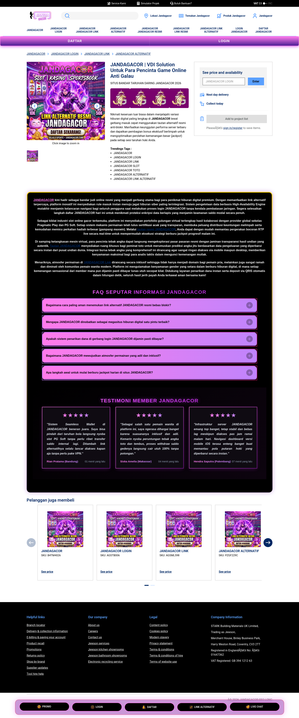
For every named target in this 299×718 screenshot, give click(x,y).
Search (66, 16)
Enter (256, 81)
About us (94, 625)
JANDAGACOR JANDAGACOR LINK (87, 30)
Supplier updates (37, 667)
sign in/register (233, 128)
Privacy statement (161, 643)
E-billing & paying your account (46, 637)
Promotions (34, 649)
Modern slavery (159, 637)
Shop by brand (36, 661)
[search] (99, 16)
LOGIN (224, 41)
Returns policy (36, 655)
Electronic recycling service (105, 661)
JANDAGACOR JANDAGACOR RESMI (150, 30)
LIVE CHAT (254, 705)
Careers (93, 631)
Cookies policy (159, 631)
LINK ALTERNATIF (202, 706)
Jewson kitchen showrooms (106, 649)
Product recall (35, 643)
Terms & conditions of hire (166, 655)
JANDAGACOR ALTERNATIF (118, 30)
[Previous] (31, 542)
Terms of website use (163, 661)
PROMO (44, 707)
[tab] (146, 585)
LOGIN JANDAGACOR (239, 30)
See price (47, 571)
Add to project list (236, 119)
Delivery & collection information (47, 631)
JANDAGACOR (35, 30)
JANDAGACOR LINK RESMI (181, 30)
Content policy (159, 625)
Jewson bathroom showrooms (107, 655)
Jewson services (98, 643)
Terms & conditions (162, 649)
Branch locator (36, 625)
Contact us (95, 637)
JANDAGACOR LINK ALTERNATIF (211, 30)
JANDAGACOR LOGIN (58, 30)
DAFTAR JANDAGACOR (263, 30)
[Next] (267, 542)
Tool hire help (35, 674)
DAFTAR (75, 41)
